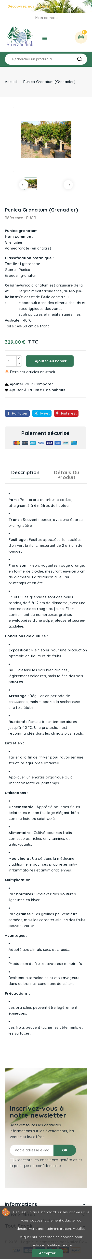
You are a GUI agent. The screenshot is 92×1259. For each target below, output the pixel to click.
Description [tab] (25, 472)
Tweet (44, 413)
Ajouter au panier (50, 361)
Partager (20, 413)
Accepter (47, 1253)
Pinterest (69, 413)
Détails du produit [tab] (66, 474)
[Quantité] (11, 361)
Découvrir (78, 6)
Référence (14, 217)
